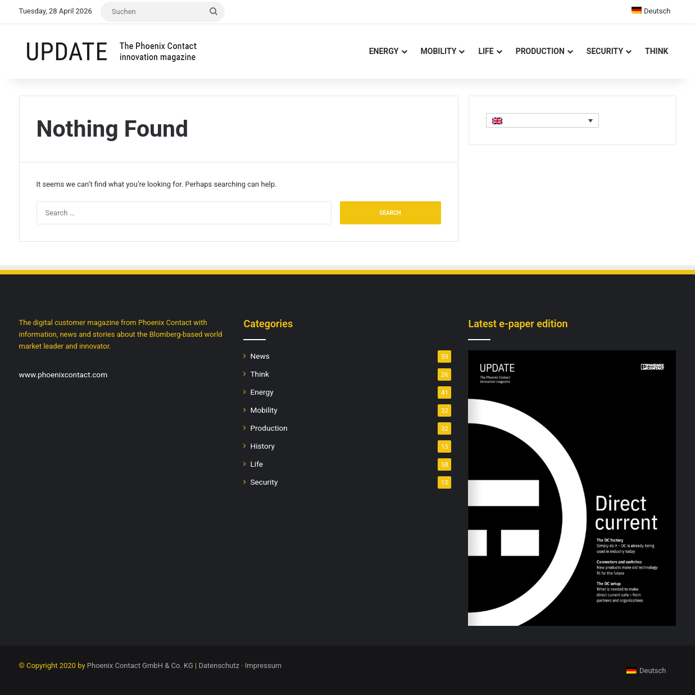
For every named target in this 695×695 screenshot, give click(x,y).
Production (540, 51)
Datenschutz (218, 665)
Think (656, 51)
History (262, 445)
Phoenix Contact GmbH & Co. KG (140, 665)
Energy (384, 51)
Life (485, 51)
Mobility (439, 51)
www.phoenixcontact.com (63, 374)
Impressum (263, 665)
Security (605, 51)
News (259, 355)
